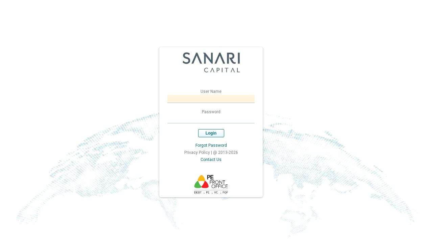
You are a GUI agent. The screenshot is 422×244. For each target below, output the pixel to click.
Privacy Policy (197, 152)
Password (211, 111)
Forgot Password (211, 145)
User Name (211, 91)
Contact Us (211, 159)
